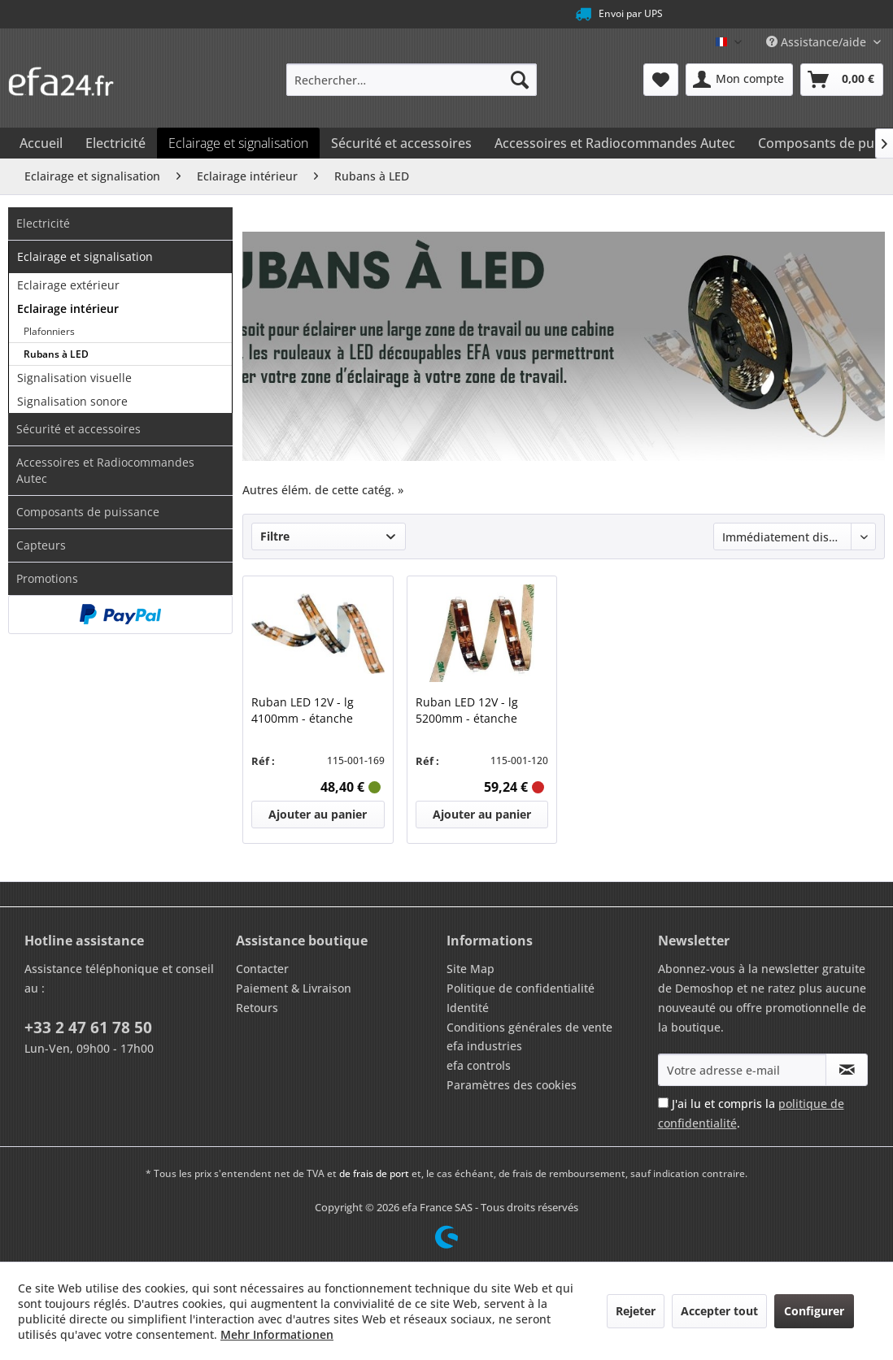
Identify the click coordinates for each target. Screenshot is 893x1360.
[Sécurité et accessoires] (401, 143)
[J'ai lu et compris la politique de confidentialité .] (663, 1102)
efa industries (484, 1046)
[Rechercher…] (411, 79)
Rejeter (636, 1311)
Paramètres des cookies (511, 1085)
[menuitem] (411, 79)
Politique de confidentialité (520, 988)
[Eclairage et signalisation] (238, 143)
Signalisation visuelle (74, 377)
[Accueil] (41, 143)
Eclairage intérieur (68, 308)
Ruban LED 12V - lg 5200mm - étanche (467, 710)
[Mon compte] (739, 79)
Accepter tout (719, 1311)
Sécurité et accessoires (78, 429)
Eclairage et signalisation (85, 256)
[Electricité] (115, 143)
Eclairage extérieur (68, 285)
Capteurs (41, 545)
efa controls (478, 1065)
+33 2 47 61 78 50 (88, 1027)
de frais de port (374, 1173)
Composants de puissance (87, 511)
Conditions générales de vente (529, 1027)
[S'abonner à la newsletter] (846, 1070)
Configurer (814, 1311)
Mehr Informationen (276, 1334)
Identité (467, 1007)
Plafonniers (49, 331)
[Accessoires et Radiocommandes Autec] (615, 143)
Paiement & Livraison (293, 988)
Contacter (262, 968)
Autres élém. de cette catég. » (322, 490)
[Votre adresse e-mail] (742, 1070)
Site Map (470, 968)
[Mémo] (660, 79)
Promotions (47, 578)
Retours (257, 1007)
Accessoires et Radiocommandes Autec (105, 470)
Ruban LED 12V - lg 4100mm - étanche (302, 710)
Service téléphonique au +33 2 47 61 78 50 (420, 14)
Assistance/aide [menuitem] (817, 42)
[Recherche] (520, 79)
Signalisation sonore (72, 401)
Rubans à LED (56, 354)
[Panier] (841, 79)
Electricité (43, 223)
